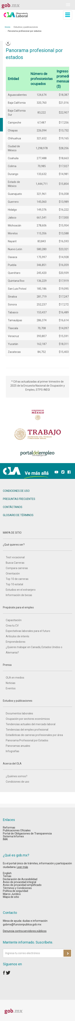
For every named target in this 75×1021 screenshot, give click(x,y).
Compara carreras (17, 568)
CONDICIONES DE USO (16, 490)
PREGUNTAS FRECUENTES (19, 498)
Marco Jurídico (12, 894)
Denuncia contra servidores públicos (25, 931)
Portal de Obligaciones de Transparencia (27, 833)
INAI (5, 839)
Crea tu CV (12, 625)
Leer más (22, 867)
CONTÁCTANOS (12, 507)
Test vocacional (15, 557)
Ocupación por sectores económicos (28, 718)
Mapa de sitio (11, 896)
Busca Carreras (15, 562)
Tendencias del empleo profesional (27, 729)
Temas (7, 876)
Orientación (13, 573)
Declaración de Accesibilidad (20, 879)
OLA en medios (15, 677)
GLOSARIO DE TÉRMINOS (18, 515)
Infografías (12, 751)
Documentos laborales (19, 713)
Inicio (7, 27)
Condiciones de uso (17, 781)
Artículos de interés (17, 636)
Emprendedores (15, 641)
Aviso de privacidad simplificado (22, 884)
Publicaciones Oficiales (17, 830)
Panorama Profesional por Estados (27, 740)
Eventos (11, 688)
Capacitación (14, 620)
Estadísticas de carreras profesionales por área (34, 735)
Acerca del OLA (37, 766)
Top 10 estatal (14, 584)
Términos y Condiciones (17, 888)
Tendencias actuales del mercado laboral (30, 724)
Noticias (10, 683)
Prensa (37, 667)
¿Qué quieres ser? (37, 547)
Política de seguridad (15, 890)
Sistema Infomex (13, 836)
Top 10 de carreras (17, 578)
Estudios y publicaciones (37, 703)
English (7, 873)
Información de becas (19, 595)
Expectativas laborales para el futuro (28, 630)
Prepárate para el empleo (37, 610)
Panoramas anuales (18, 745)
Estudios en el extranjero (21, 589)
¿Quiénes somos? (16, 776)
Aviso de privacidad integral (19, 882)
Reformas (9, 827)
